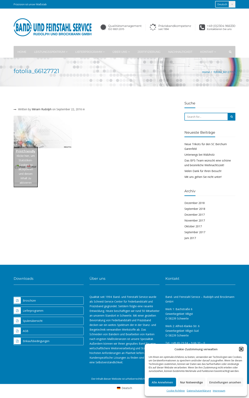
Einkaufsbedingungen (31, 341)
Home (22, 52)
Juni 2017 (190, 238)
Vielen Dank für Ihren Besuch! (202, 171)
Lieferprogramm (90, 52)
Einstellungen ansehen (225, 382)
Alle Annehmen (162, 382)
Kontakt (208, 52)
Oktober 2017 (193, 226)
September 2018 (194, 209)
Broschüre (25, 300)
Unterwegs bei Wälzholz (199, 154)
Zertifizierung (149, 52)
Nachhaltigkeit (180, 52)
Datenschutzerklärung (199, 390)
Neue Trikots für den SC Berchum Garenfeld (205, 146)
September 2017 (194, 232)
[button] (241, 349)
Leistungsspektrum (51, 52)
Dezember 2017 (194, 214)
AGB (21, 330)
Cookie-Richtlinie (176, 390)
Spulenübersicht (28, 320)
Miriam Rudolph (42, 109)
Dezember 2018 (194, 203)
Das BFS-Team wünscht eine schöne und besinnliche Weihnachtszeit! (207, 163)
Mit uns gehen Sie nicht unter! (203, 177)
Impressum (219, 390)
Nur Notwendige (191, 382)
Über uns (121, 52)
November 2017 (194, 220)
